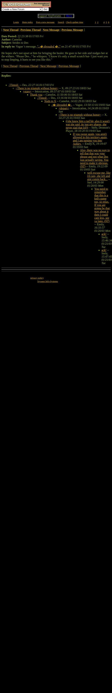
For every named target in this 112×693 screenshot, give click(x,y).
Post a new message (45, 22)
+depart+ (64, 108)
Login (16, 22)
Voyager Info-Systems (47, 281)
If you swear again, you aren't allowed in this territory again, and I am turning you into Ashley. (90, 139)
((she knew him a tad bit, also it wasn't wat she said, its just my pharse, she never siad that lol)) (88, 124)
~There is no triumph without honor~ (37, 88)
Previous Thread (28, 66)
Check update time (74, 22)
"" (49, 46)
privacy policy (37, 278)
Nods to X (50, 101)
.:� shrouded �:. (61, 104)
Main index (27, 22)
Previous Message (68, 66)
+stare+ (27, 91)
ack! (103, 234)
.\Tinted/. (14, 85)
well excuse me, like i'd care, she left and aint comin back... (99, 176)
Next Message (48, 66)
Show (69, 15)
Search (61, 22)
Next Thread (10, 66)
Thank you (36, 94)
